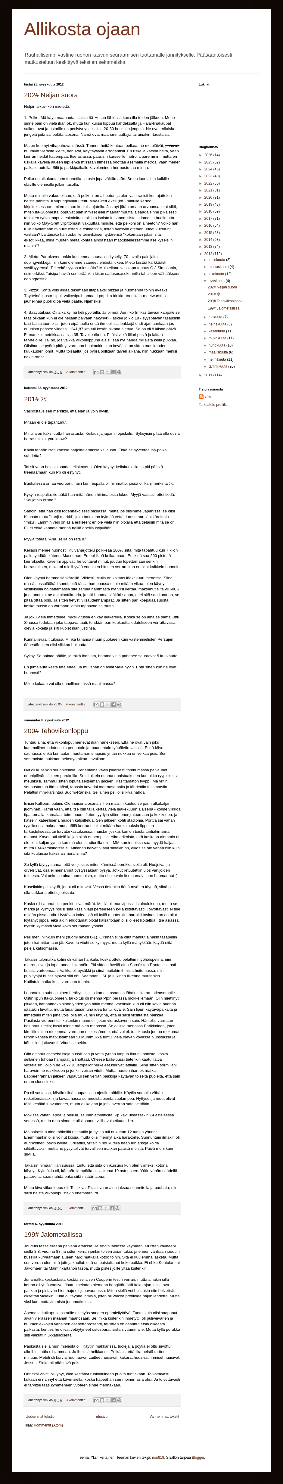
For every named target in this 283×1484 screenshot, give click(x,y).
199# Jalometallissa (53, 1234)
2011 (208, 375)
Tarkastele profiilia (213, 405)
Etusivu (101, 1416)
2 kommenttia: (76, 372)
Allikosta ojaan (82, 29)
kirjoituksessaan (38, 206)
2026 (208, 155)
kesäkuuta (217, 331)
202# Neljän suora (51, 95)
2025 (208, 162)
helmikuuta (218, 359)
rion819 (158, 1457)
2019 (208, 204)
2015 (208, 233)
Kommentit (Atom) (48, 1425)
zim (208, 397)
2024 (208, 169)
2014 (208, 240)
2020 (208, 197)
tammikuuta (218, 366)
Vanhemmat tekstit (164, 1416)
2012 (208, 254)
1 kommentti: (76, 1208)
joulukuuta (217, 260)
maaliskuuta (219, 352)
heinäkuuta (218, 324)
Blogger (198, 1457)
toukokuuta (218, 338)
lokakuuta (217, 274)
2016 (208, 225)
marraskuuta (219, 267)
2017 (208, 218)
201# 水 (35, 399)
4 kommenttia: (76, 704)
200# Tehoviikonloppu (56, 731)
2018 (208, 211)
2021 (208, 190)
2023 (208, 176)
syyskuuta (217, 281)
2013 (208, 246)
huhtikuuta (217, 345)
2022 (208, 183)
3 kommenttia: (76, 1400)
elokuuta (216, 317)
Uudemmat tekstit (40, 1416)
